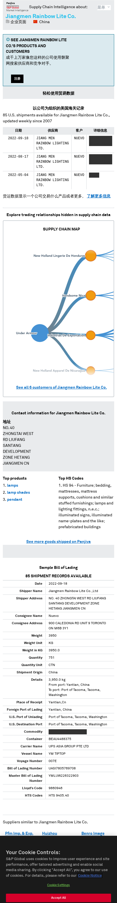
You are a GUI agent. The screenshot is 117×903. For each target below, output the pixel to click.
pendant (14, 500)
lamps (12, 486)
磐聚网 (17, 7)
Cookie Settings (58, 887)
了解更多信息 (98, 196)
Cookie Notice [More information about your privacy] (90, 878)
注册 (17, 78)
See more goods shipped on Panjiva (58, 542)
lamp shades (18, 493)
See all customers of (61, 388)
